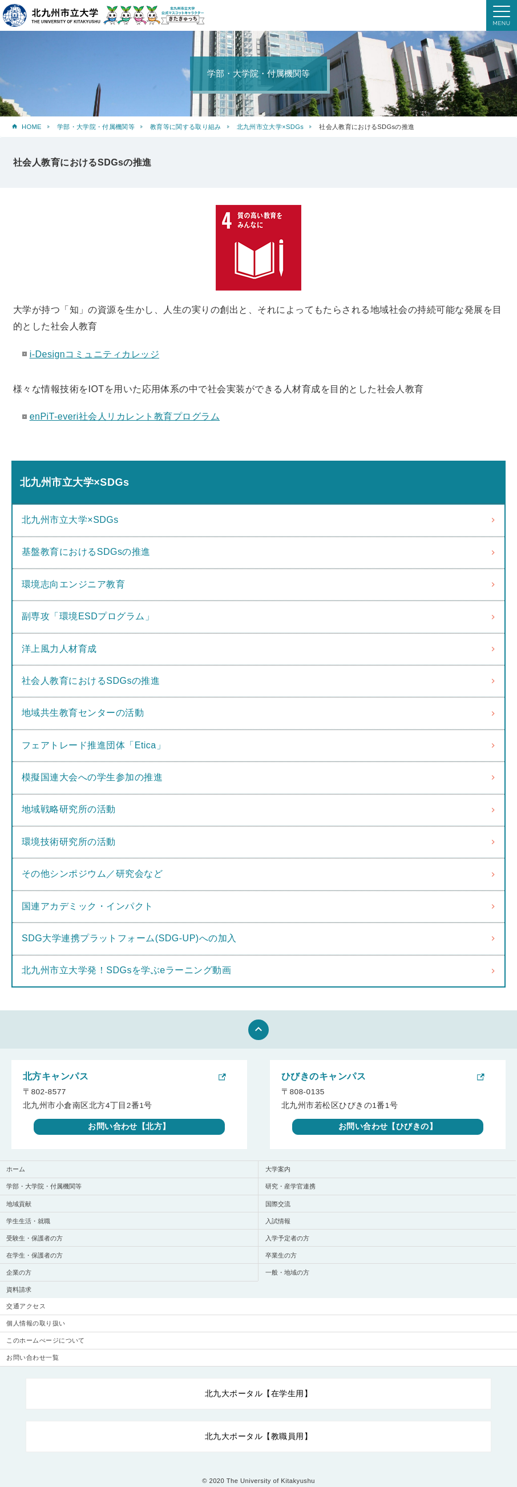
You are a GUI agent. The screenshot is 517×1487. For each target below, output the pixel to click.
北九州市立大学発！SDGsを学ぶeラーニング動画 (126, 970)
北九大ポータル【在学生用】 (258, 1393)
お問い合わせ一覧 (32, 1357)
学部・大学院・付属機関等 (96, 126)
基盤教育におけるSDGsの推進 (86, 552)
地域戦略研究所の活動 (69, 809)
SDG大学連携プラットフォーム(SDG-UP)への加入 (129, 938)
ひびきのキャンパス (323, 1076)
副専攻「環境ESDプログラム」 (88, 616)
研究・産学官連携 (290, 1186)
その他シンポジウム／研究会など (92, 874)
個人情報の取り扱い (35, 1323)
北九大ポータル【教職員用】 (258, 1436)
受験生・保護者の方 (34, 1238)
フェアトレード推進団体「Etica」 (93, 745)
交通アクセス (26, 1306)
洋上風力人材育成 (59, 649)
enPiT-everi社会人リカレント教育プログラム (125, 416)
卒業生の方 (281, 1255)
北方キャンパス (55, 1076)
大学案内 (277, 1169)
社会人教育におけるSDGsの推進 (91, 681)
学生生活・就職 (28, 1221)
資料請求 (18, 1289)
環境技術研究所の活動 (69, 842)
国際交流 (277, 1203)
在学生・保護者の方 (34, 1255)
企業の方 (18, 1272)
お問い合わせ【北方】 (129, 1126)
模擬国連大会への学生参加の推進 (92, 777)
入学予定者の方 (287, 1238)
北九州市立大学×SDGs (270, 126)
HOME (32, 126)
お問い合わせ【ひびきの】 (388, 1126)
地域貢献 (18, 1203)
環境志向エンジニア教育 (73, 584)
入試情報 (277, 1221)
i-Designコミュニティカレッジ (94, 354)
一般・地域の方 (287, 1272)
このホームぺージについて (45, 1340)
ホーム (15, 1169)
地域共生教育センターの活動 (83, 713)
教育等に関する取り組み (185, 126)
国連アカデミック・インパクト (88, 906)
